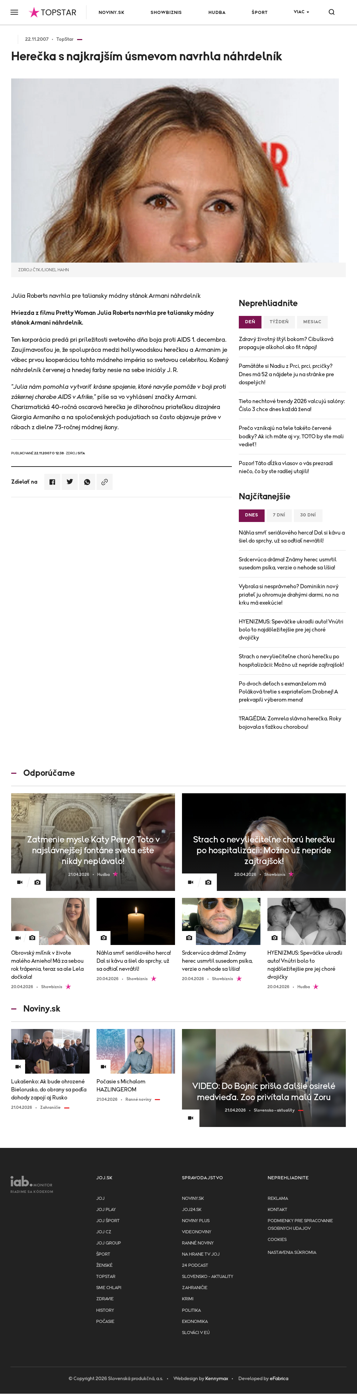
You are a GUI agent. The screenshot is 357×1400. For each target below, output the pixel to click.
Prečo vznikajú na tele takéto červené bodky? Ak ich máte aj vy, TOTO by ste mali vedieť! (291, 436)
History (105, 1310)
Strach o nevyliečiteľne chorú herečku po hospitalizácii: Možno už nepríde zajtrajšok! (291, 660)
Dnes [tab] (251, 515)
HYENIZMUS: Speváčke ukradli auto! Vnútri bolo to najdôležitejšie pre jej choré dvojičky (291, 630)
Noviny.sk (111, 12)
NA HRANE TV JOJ (201, 1254)
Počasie (105, 1321)
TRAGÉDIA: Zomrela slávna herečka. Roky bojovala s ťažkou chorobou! (290, 722)
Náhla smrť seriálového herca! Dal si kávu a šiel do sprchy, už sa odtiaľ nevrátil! (292, 537)
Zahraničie (194, 1288)
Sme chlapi (108, 1288)
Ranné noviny (198, 1243)
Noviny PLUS (196, 1221)
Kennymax (216, 1378)
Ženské (104, 1265)
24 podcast (195, 1265)
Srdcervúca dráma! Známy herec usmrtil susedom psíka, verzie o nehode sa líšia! (287, 563)
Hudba (217, 12)
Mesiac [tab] (312, 322)
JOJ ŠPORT (108, 1221)
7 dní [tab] (279, 515)
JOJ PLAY (106, 1210)
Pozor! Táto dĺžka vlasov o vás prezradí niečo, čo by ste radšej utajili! (286, 467)
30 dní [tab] (308, 515)
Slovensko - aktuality (207, 1276)
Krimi (187, 1299)
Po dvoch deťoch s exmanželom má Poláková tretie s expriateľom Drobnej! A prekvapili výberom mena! (288, 692)
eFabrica (279, 1378)
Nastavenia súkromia (292, 1252)
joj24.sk (192, 1210)
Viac (299, 12)
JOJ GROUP (108, 1243)
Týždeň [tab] (279, 322)
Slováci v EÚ (196, 1333)
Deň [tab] (250, 322)
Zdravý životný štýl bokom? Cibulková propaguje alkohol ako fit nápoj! (286, 343)
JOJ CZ (103, 1232)
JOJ (100, 1198)
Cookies (277, 1240)
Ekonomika (195, 1321)
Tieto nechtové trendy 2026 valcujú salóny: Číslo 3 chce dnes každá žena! (292, 405)
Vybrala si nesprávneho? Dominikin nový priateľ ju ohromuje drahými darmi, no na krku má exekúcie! (289, 594)
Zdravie (105, 1299)
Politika (191, 1310)
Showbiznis (166, 12)
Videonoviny (196, 1232)
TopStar (105, 1276)
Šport (260, 12)
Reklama (278, 1198)
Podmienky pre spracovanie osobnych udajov (300, 1225)
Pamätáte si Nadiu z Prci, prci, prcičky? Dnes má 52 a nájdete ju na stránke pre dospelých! (286, 374)
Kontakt (277, 1210)
